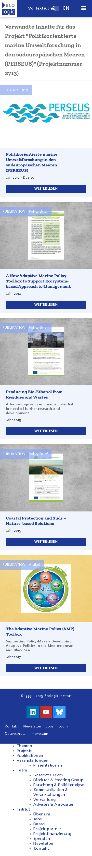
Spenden (41, 839)
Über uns (42, 814)
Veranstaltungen (33, 761)
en (66, 8)
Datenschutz (15, 734)
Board (39, 824)
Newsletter (32, 726)
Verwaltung (44, 800)
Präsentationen (47, 766)
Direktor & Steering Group (58, 780)
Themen (24, 746)
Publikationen (30, 756)
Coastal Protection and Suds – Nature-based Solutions (36, 520)
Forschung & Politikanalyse (58, 785)
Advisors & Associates (53, 805)
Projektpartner (47, 829)
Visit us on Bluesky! (59, 712)
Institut (23, 810)
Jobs (49, 726)
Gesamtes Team (48, 775)
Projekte (25, 751)
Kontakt (11, 726)
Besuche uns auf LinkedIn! (32, 712)
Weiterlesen (46, 188)
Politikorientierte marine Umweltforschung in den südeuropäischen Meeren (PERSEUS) (31, 162)
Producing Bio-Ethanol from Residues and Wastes (34, 394)
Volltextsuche (41, 9)
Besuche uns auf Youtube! (46, 712)
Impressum (39, 734)
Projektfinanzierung (52, 834)
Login (63, 726)
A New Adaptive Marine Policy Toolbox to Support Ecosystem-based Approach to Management (38, 281)
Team (22, 770)
